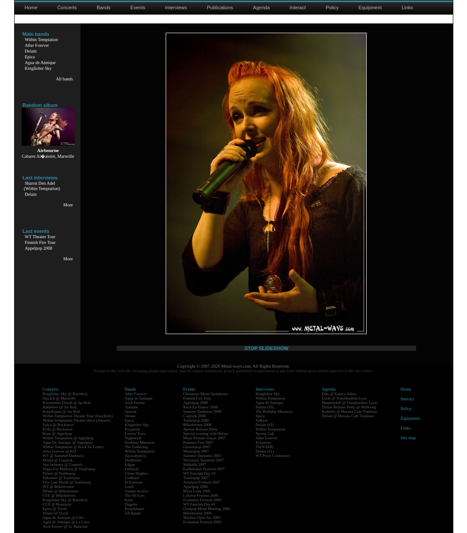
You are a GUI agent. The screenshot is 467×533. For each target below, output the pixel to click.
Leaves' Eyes (135, 433)
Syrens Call (265, 433)
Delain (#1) (265, 451)
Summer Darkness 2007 (202, 455)
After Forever (37, 45)
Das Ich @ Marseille (59, 398)
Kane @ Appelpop (57, 433)
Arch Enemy (135, 402)
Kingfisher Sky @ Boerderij (65, 394)
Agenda (261, 7)
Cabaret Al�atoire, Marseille (48, 156)
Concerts (67, 7)
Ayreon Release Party (200, 429)
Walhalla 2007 (194, 464)
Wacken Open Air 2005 (202, 517)
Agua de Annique (40, 62)
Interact (298, 7)
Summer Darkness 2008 (202, 411)
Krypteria (132, 429)
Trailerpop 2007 (196, 478)
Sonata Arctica (136, 491)
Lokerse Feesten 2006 (200, 495)
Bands (103, 7)
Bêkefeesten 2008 (197, 425)
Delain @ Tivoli (55, 513)
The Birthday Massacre (274, 411)
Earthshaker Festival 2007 (204, 469)
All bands (64, 78)
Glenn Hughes (136, 473)
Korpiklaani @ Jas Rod (61, 411)
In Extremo (134, 482)
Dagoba (131, 504)
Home (31, 7)
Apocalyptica (135, 455)
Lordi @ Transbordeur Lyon (344, 398)
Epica (30, 56)
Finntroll (132, 469)
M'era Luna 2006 (197, 491)
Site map (408, 437)
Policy (332, 7)
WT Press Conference (273, 455)
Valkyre (262, 420)
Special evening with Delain (205, 433)
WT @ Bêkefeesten (58, 486)
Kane (129, 500)
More (68, 204)
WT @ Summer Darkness (63, 455)
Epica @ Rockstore (58, 425)
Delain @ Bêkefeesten (61, 491)
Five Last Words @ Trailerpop (67, 482)
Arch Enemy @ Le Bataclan (65, 526)
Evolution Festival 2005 (202, 522)
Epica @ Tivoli (55, 508)
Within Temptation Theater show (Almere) (77, 420)
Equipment (370, 7)
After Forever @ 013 (59, 451)
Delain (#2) (265, 425)
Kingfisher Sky (38, 68)
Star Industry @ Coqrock (63, 464)
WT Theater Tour (40, 236)
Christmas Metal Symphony (205, 394)
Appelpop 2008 (38, 248)
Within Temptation (41, 39)
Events (137, 7)
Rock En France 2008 (200, 407)
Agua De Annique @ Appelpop (68, 442)
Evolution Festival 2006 (202, 500)
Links (407, 7)
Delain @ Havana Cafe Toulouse (348, 416)
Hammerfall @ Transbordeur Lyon (349, 402)
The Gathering (136, 447)
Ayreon (131, 411)
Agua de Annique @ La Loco (66, 522)
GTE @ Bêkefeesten (59, 495)
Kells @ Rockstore (58, 429)
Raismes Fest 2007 (198, 442)
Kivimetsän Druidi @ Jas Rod (67, 402)
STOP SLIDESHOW (266, 348)
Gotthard (132, 478)
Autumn (131, 407)
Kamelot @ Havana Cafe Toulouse (349, 411)
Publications (220, 7)
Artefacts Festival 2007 (201, 482)
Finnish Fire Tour (40, 242)
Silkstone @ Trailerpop (61, 478)
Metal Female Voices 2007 (204, 438)
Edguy (130, 464)
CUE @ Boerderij (57, 504)
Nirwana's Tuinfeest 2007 (203, 460)
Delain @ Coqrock (58, 460)
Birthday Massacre (140, 442)
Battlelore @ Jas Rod (60, 407)
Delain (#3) (265, 407)
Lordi (129, 486)
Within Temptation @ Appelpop (68, 438)
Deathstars (133, 460)
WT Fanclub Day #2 (199, 473)
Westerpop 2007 (196, 451)
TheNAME (265, 447)
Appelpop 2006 (195, 486)
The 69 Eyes (135, 495)
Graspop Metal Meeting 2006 (206, 508)
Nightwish (133, 438)
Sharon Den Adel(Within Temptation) (42, 186)
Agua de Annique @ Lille (63, 517)
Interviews (176, 7)
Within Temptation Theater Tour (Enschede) (78, 416)
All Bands (133, 513)
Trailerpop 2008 (196, 420)
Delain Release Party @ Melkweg (349, 407)
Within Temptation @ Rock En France (73, 447)
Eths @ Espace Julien (339, 394)
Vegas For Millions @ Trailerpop (69, 469)
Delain (31, 51)
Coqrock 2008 (194, 416)
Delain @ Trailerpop (59, 473)
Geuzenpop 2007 (196, 447)
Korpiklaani (134, 508)
